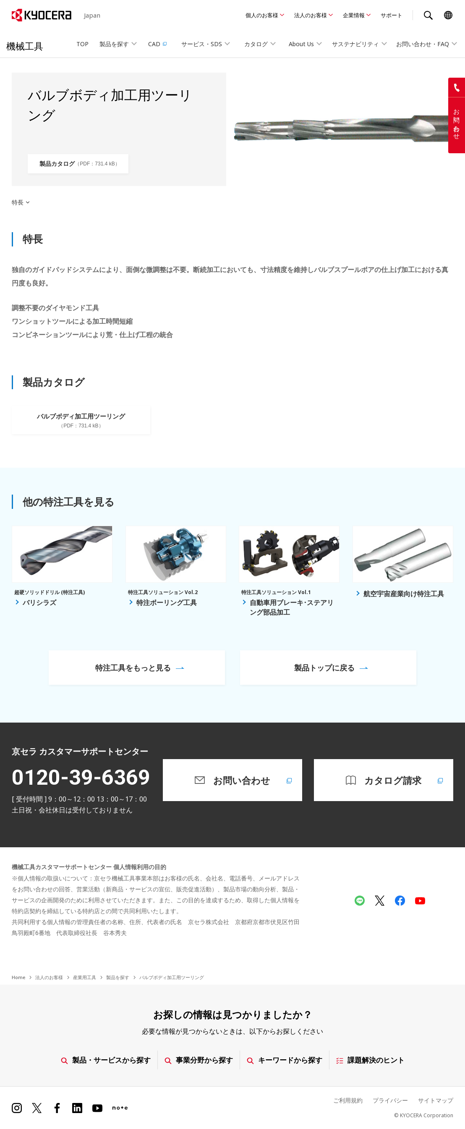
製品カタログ (79, 164)
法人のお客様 (310, 15)
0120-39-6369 (81, 777)
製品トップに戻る (324, 668)
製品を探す (117, 977)
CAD (158, 44)
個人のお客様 (262, 15)
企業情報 (354, 15)
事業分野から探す (199, 1060)
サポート (391, 15)
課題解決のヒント (370, 1060)
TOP (82, 44)
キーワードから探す (284, 1060)
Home (18, 977)
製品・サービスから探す (106, 1060)
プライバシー (390, 1100)
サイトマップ (435, 1100)
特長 (18, 202)
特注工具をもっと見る (133, 668)
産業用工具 (84, 977)
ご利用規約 (348, 1100)
